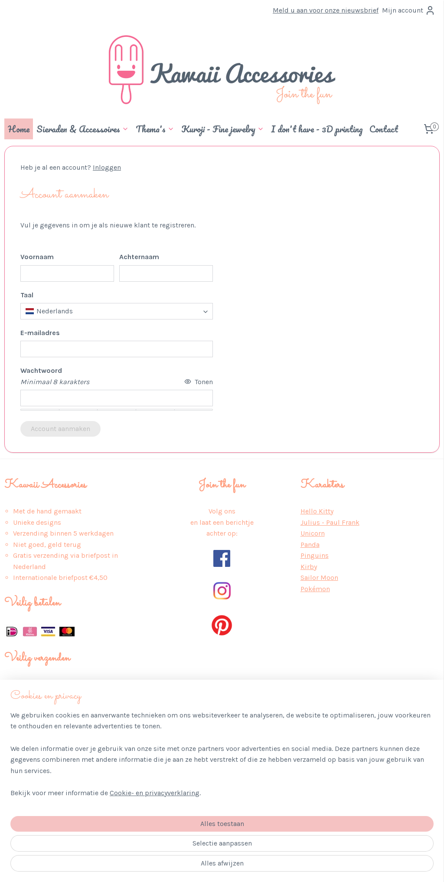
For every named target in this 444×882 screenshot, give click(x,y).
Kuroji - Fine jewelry (222, 129)
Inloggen (107, 167)
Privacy (15, 760)
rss (216, 866)
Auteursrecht (24, 815)
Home (18, 129)
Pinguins (314, 555)
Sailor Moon (319, 577)
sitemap (200, 866)
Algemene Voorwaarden (41, 771)
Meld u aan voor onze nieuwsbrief (326, 10)
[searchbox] (116, 311)
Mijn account (408, 10)
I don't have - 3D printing (316, 129)
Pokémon (315, 589)
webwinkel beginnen (246, 866)
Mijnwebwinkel (315, 866)
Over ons (17, 749)
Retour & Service (31, 793)
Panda (310, 544)
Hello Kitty (316, 511)
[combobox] (116, 311)
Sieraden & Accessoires (82, 129)
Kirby (308, 567)
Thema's (155, 129)
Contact (383, 129)
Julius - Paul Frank (329, 522)
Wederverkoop (26, 827)
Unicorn (312, 533)
